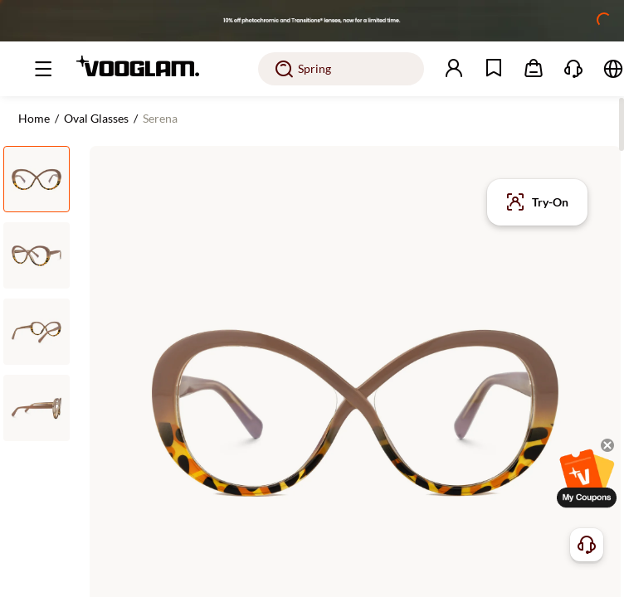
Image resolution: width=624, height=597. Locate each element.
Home (34, 118)
